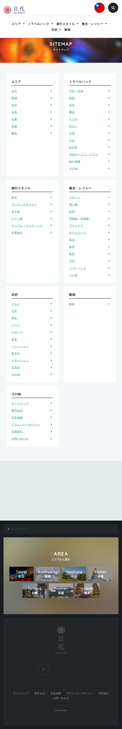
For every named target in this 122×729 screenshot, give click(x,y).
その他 (73, 168)
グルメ (15, 304)
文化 (14, 311)
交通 (72, 133)
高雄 (14, 98)
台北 (14, 91)
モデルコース (77, 232)
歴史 (14, 318)
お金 (72, 140)
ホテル (73, 119)
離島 (14, 133)
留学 (14, 197)
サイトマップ (20, 403)
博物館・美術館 (79, 218)
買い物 (73, 204)
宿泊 (72, 239)
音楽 (14, 339)
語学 (72, 105)
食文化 (15, 353)
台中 (14, 105)
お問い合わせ (20, 438)
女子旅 (15, 211)
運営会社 (17, 410)
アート (15, 325)
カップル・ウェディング (27, 225)
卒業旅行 (17, 232)
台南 (14, 112)
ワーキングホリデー (24, 204)
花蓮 (14, 126)
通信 (72, 112)
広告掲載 (17, 417)
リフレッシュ (77, 268)
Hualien (61, 590)
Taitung (34, 590)
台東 (14, 119)
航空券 (73, 147)
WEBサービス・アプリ (83, 154)
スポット (75, 197)
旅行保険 (75, 161)
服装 (72, 98)
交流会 (15, 367)
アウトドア (76, 225)
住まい (73, 126)
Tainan (100, 574)
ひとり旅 (17, 218)
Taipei (21, 574)
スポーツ (17, 332)
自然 (72, 211)
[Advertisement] (61, 490)
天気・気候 (76, 91)
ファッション (20, 346)
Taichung (74, 574)
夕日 (72, 261)
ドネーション (20, 360)
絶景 (72, 246)
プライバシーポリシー (25, 424)
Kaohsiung (48, 574)
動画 (68, 30)
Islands (87, 590)
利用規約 (17, 431)
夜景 (72, 254)
